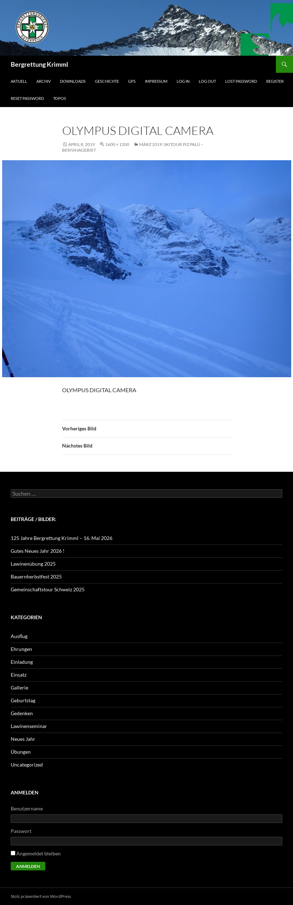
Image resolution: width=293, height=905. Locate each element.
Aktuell (19, 81)
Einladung (22, 662)
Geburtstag (23, 700)
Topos (59, 98)
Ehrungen (21, 649)
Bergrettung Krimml (39, 64)
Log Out (207, 81)
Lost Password (241, 81)
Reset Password (27, 98)
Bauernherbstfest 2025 (36, 576)
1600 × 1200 (117, 144)
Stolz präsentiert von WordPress (41, 896)
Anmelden (28, 866)
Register (275, 81)
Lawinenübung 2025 (33, 564)
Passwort (21, 831)
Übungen (21, 752)
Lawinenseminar (29, 726)
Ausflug (19, 636)
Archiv (43, 81)
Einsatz (18, 675)
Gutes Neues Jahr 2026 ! (38, 551)
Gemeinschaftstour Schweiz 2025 (48, 589)
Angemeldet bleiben (38, 853)
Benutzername (27, 808)
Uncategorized (27, 765)
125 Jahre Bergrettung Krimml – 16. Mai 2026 (61, 538)
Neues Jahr (23, 739)
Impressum (156, 81)
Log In (183, 81)
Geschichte (107, 81)
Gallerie (19, 687)
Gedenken (22, 713)
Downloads (73, 81)
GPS (132, 81)
